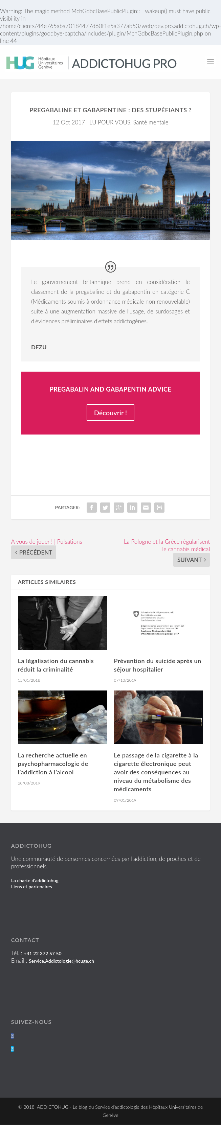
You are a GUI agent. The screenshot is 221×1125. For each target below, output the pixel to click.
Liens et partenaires (31, 886)
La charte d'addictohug (35, 880)
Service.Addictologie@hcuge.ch (61, 961)
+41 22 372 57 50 (42, 953)
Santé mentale (150, 122)
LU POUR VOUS (109, 122)
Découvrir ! (110, 412)
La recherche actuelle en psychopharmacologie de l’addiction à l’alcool (53, 763)
